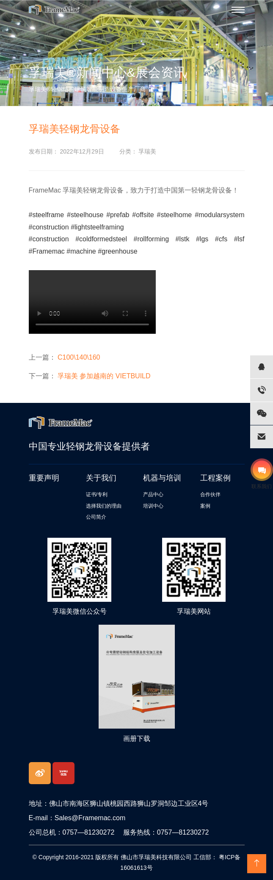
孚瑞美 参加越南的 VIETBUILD (104, 376)
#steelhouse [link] (85, 214)
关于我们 (101, 478)
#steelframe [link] (46, 214)
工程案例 (215, 478)
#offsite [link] (143, 214)
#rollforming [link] (151, 239)
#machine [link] (81, 251)
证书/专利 (97, 494)
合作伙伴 (210, 494)
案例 (205, 506)
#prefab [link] (117, 214)
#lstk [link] (183, 239)
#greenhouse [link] (117, 251)
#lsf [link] (239, 239)
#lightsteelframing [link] (97, 227)
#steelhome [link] (174, 214)
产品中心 (153, 494)
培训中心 (153, 506)
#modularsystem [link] (219, 214)
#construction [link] (49, 227)
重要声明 (44, 478)
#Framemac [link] (47, 251)
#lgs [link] (202, 239)
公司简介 (96, 517)
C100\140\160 (79, 357)
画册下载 (136, 738)
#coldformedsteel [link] (101, 239)
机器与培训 (162, 478)
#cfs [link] (221, 239)
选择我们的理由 (103, 506)
